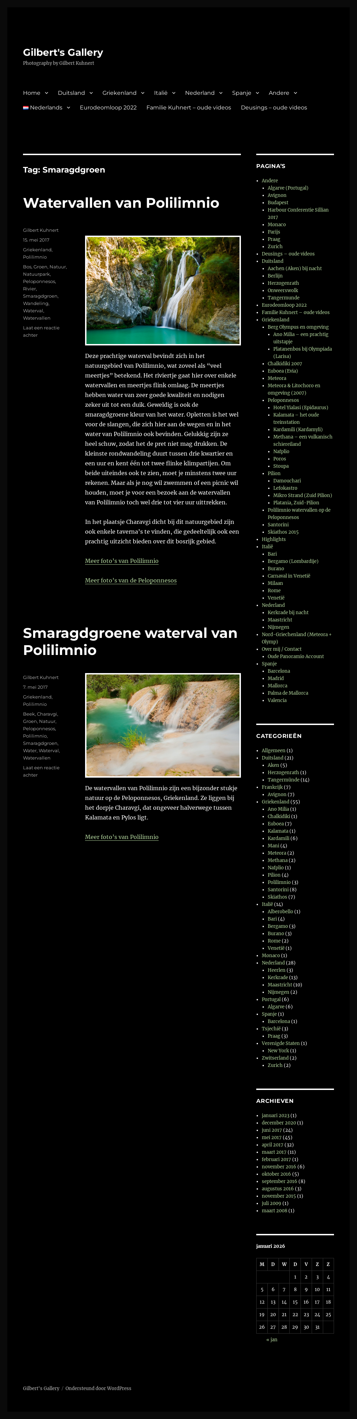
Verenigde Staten (281, 1043)
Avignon (277, 195)
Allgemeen (274, 751)
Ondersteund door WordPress (98, 1388)
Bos (27, 266)
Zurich (275, 247)
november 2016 (279, 1167)
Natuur (58, 266)
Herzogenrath (283, 283)
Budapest (278, 203)
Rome (274, 591)
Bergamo (278, 926)
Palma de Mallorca (288, 693)
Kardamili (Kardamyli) (298, 430)
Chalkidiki (279, 816)
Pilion (274, 473)
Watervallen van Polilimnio (121, 202)
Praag (274, 239)
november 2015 (279, 1196)
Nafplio (281, 452)
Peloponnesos (39, 281)
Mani (273, 846)
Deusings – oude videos (274, 107)
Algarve (276, 1007)
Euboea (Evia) (283, 371)
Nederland (200, 93)
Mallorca (277, 686)
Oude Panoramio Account (296, 656)
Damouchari (287, 481)
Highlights (274, 539)
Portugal (271, 999)
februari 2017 (276, 1159)
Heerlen (277, 970)
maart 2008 (274, 1211)
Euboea (276, 824)
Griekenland (119, 93)
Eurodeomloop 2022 (108, 107)
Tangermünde (283, 780)
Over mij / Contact (282, 649)
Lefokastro (285, 488)
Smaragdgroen (40, 296)
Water (30, 750)
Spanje (241, 93)
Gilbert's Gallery (63, 52)
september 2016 (279, 1181)
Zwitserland (275, 1058)
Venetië (276, 598)
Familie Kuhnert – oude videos (188, 107)
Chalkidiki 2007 (285, 364)
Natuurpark (36, 274)
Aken (273, 765)
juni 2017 (272, 1130)
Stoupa (281, 466)
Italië (161, 93)
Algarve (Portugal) (288, 188)
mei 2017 (272, 1137)
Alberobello (280, 912)
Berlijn (275, 276)
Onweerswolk (283, 290)
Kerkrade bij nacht (288, 613)
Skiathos (277, 897)
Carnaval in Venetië (289, 576)
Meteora (277, 378)
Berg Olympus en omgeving (298, 327)
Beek (29, 714)
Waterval (33, 310)
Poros (279, 459)
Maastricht (280, 620)
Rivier (29, 288)
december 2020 (279, 1123)
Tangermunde (283, 298)
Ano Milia (278, 809)
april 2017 (272, 1145)
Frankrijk (272, 787)
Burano (276, 569)
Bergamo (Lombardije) (293, 561)
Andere (279, 93)
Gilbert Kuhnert (41, 230)
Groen (40, 266)
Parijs (274, 232)
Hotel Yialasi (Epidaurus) (300, 408)
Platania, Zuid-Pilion (296, 503)
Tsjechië (271, 1029)
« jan (272, 1340)
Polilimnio (35, 257)
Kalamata (278, 831)
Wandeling (35, 303)
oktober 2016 (276, 1174)
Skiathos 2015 (283, 532)
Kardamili (278, 838)
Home (31, 93)
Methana (278, 860)
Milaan (275, 583)
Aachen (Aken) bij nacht (295, 269)
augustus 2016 (278, 1189)
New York (278, 1051)
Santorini (278, 525)
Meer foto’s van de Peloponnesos (131, 580)
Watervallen (37, 318)
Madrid (276, 678)
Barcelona (279, 671)
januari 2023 (275, 1116)
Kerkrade (278, 978)
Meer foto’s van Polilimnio (122, 560)
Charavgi (47, 714)
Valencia (277, 700)
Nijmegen (278, 627)
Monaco (277, 225)
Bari (272, 554)
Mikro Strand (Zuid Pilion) (302, 495)
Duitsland (71, 93)
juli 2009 (271, 1203)
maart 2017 (274, 1152)
